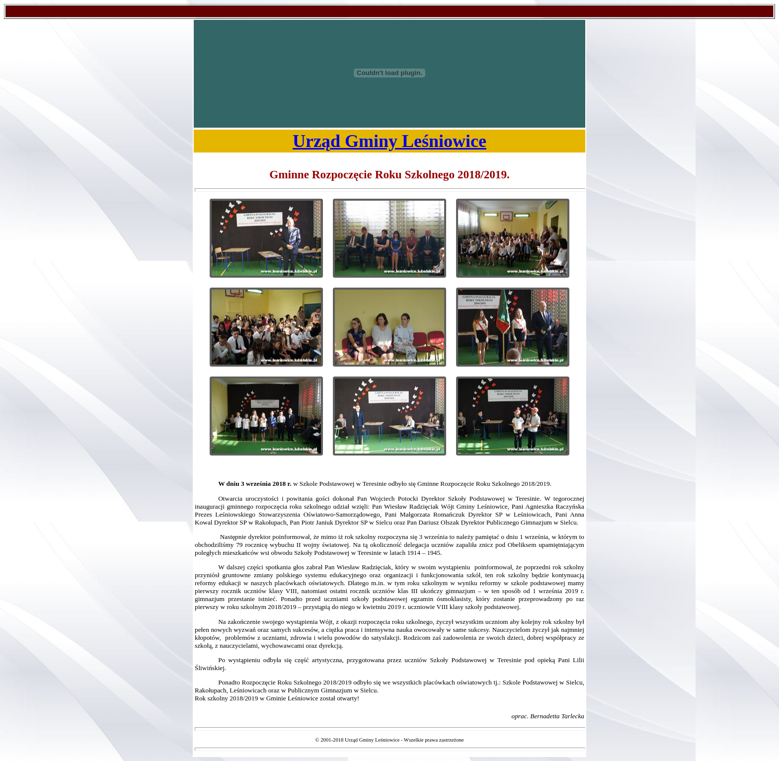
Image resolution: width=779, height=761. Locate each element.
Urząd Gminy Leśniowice (389, 141)
